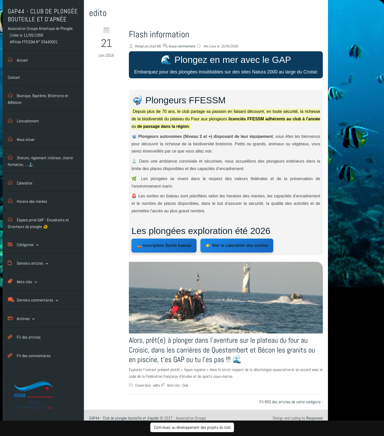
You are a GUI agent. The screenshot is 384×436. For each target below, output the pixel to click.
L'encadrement (23, 120)
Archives (19, 318)
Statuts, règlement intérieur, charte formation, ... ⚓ (40, 160)
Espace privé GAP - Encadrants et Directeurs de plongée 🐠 (38, 222)
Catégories (21, 244)
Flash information (159, 34)
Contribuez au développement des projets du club (192, 427)
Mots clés (20, 282)
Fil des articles (24, 337)
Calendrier (20, 183)
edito (156, 385)
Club (185, 385)
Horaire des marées (27, 201)
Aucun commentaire (182, 46)
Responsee (314, 418)
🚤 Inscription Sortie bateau (164, 245)
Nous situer (21, 139)
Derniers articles (25, 263)
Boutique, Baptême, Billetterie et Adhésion (38, 98)
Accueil (18, 60)
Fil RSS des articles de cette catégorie (290, 402)
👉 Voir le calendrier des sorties (237, 245)
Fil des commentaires (29, 355)
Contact (14, 77)
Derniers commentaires (30, 300)
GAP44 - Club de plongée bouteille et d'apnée (124, 418)
